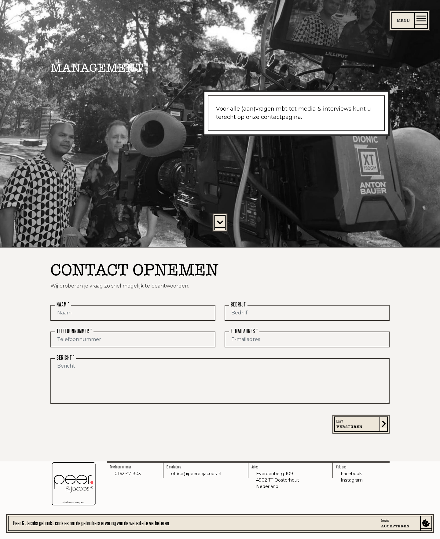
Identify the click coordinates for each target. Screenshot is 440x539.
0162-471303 (128, 473)
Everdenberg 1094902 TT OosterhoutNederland (277, 480)
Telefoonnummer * (74, 331)
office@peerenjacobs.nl (196, 473)
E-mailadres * (244, 331)
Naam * (63, 305)
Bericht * (66, 358)
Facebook (351, 473)
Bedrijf (238, 305)
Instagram (352, 480)
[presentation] (96, 426)
